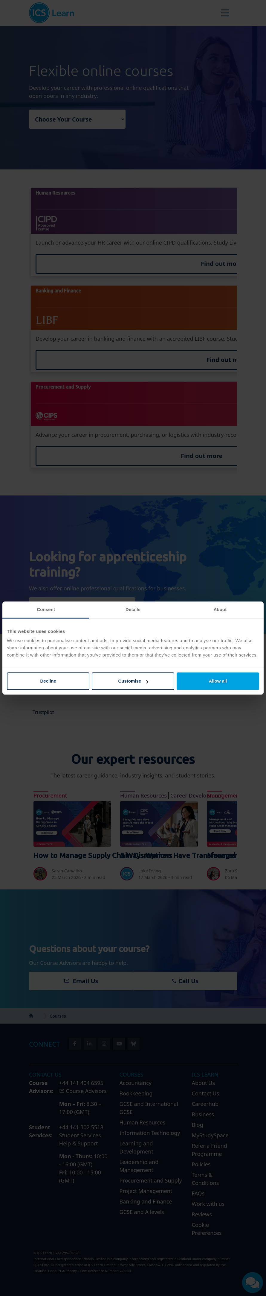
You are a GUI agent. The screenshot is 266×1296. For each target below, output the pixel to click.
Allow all (218, 680)
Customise (133, 680)
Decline (48, 680)
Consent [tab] (46, 609)
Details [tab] (133, 609)
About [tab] (220, 609)
